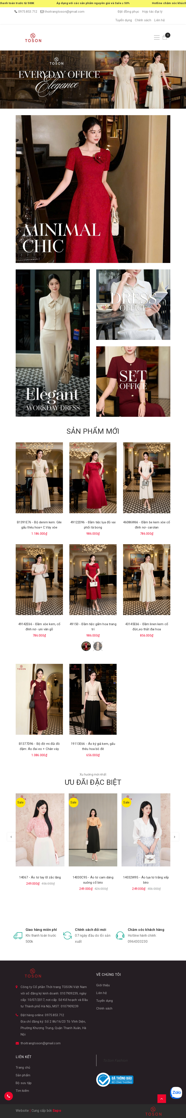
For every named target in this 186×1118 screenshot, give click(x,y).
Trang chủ (23, 1067)
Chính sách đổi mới (90, 930)
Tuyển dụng (123, 20)
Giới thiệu (103, 985)
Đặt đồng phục (128, 12)
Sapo (57, 1111)
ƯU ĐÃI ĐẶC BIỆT (93, 782)
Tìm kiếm (22, 1091)
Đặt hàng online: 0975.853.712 (42, 1015)
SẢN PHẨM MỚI (93, 431)
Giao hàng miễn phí (41, 930)
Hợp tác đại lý (152, 12)
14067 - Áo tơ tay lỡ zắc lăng (40, 877)
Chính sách (143, 20)
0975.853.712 (27, 12)
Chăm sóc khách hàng (146, 930)
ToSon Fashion (115, 1060)
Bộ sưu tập (24, 1083)
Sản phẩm (23, 1075)
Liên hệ (159, 20)
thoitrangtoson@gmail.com (64, 12)
